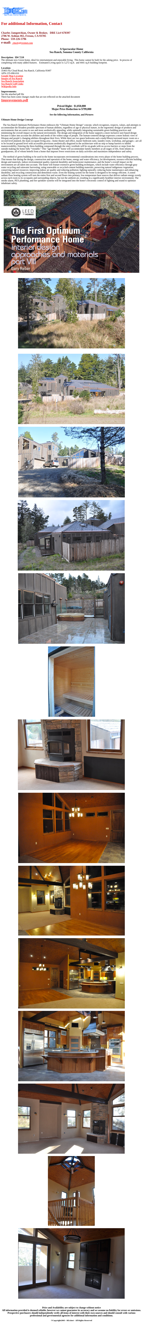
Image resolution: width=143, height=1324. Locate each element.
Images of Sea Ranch (11, 78)
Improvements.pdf (14, 100)
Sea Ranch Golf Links (12, 84)
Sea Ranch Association (12, 81)
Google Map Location (12, 76)
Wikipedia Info (8, 86)
